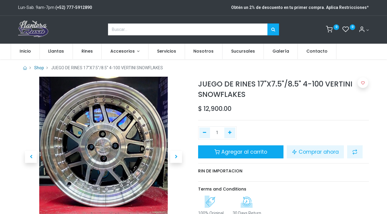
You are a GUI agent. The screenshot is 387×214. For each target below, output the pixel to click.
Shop (39, 67)
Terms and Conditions (222, 189)
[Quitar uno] (204, 133)
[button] (31, 157)
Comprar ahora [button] (315, 151)
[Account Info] (363, 30)
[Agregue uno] (229, 133)
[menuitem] (32, 51)
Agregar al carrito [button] (240, 151)
